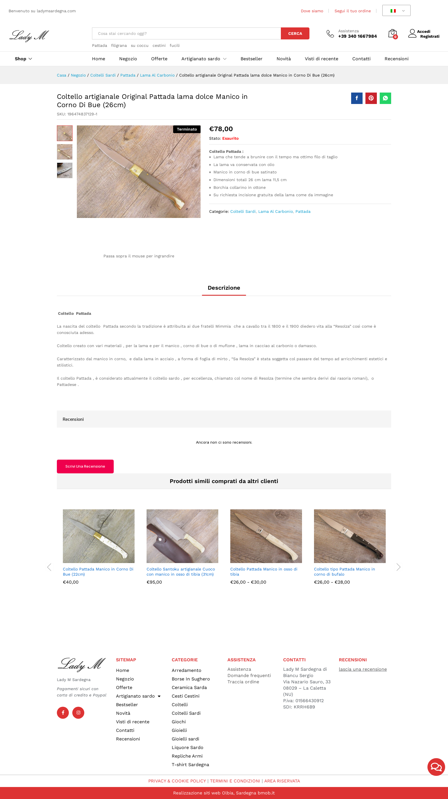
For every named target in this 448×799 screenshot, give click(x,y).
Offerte (159, 59)
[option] (99, 551)
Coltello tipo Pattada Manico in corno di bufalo (344, 571)
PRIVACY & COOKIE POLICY (175, 781)
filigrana (119, 45)
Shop (20, 59)
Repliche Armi (187, 756)
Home (98, 59)
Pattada (99, 45)
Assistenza (348, 31)
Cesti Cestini (185, 696)
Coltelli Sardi (243, 211)
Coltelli (180, 704)
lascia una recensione (363, 669)
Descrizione (224, 288)
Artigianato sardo (138, 696)
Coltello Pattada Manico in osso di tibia (263, 571)
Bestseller (252, 59)
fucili (175, 45)
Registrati (429, 36)
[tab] (224, 290)
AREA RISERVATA (284, 781)
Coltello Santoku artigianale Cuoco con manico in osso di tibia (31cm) (181, 571)
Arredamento (186, 670)
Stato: (215, 138)
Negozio (128, 59)
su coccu (140, 45)
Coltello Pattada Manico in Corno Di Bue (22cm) (98, 571)
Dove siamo (312, 11)
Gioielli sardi (185, 739)
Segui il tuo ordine (353, 11)
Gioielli (179, 730)
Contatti (361, 59)
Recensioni (397, 59)
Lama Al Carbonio (275, 211)
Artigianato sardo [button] (200, 59)
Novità (284, 59)
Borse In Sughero (191, 679)
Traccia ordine (243, 681)
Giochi (179, 721)
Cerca (295, 33)
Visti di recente (321, 59)
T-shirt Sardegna (190, 764)
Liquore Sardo (187, 747)
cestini (159, 45)
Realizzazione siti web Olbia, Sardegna (214, 793)
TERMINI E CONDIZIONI (235, 781)
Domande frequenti (249, 675)
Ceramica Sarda (189, 687)
